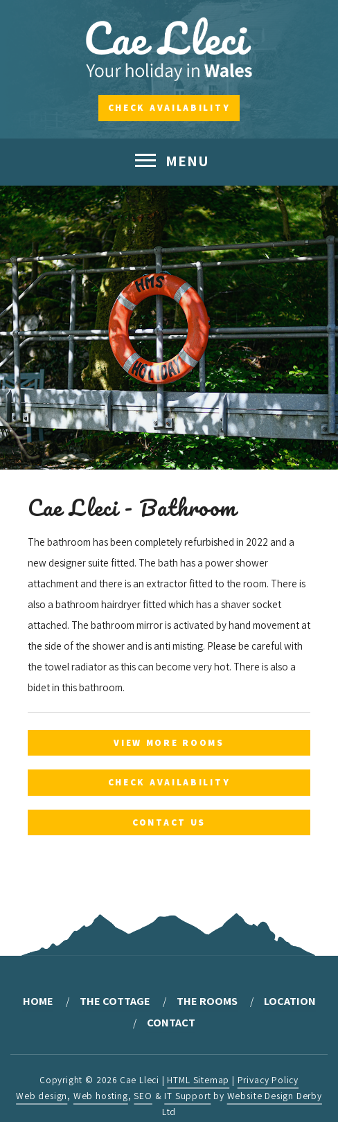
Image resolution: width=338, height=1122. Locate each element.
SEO (143, 1095)
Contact (171, 1022)
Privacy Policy (268, 1080)
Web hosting (100, 1095)
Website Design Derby (274, 1095)
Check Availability (169, 107)
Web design (41, 1095)
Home (38, 1000)
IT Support (187, 1095)
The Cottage (115, 1000)
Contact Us (169, 822)
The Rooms (207, 1000)
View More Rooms (169, 742)
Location (290, 1000)
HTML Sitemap (198, 1080)
